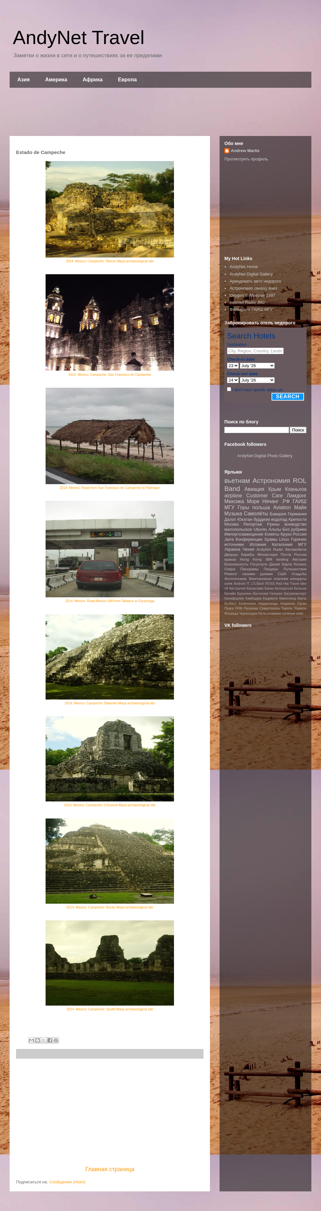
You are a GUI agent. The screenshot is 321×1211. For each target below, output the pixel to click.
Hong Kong (251, 559)
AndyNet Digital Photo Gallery (264, 455)
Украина (232, 549)
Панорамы (249, 569)
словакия (274, 613)
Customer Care (264, 495)
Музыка (233, 513)
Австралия (237, 588)
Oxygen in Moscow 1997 (252, 295)
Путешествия (295, 569)
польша (261, 507)
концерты (298, 578)
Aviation (282, 507)
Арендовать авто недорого (255, 281)
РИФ (238, 608)
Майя (300, 507)
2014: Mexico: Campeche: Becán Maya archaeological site (109, 907)
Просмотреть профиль (246, 159)
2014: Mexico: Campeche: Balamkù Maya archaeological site (110, 703)
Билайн (230, 593)
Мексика (234, 501)
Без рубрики (294, 529)
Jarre (229, 539)
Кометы (272, 534)
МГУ (302, 544)
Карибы (247, 554)
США (282, 574)
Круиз (286, 534)
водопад (279, 519)
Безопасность (236, 564)
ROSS (270, 583)
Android (239, 583)
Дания (274, 564)
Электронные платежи (268, 578)
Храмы (270, 539)
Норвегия (287, 603)
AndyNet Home (244, 266)
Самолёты (256, 513)
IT (248, 583)
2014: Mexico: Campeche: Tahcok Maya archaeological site (110, 261)
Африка (93, 79)
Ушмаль (300, 608)
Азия (23, 79)
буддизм (262, 519)
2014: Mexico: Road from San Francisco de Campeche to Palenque (110, 488)
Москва (231, 524)
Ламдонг (297, 495)
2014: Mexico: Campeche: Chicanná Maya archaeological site (110, 805)
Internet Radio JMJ (247, 302)
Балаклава (255, 588)
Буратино (244, 593)
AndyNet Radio (269, 549)
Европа (127, 79)
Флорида (231, 613)
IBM (268, 559)
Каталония (282, 544)
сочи (228, 583)
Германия (297, 513)
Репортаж (253, 524)
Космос (300, 564)
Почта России (294, 554)
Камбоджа (253, 598)
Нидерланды (268, 603)
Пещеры (271, 569)
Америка (56, 79)
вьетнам (237, 480)
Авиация (254, 489)
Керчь (302, 598)
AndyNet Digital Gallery (251, 274)
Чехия (248, 549)
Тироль (287, 608)
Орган (302, 603)
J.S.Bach (257, 583)
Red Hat (282, 583)
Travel (294, 583)
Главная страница (109, 1169)
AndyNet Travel (78, 37)
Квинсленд (287, 598)
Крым (274, 489)
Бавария (278, 513)
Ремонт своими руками (248, 574)
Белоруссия (284, 588)
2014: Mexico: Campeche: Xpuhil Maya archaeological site (109, 1009)
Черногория (248, 613)
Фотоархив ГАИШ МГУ (251, 309)
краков (230, 559)
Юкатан (245, 519)
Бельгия (300, 588)
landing (282, 559)
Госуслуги (258, 564)
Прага (228, 608)
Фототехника (235, 578)
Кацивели (270, 598)
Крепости (298, 519)
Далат (230, 519)
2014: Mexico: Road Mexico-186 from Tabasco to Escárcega (109, 601)
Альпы (274, 529)
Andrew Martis (245, 150)
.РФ (285, 501)
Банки (269, 588)
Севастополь (270, 608)
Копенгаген (247, 603)
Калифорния (234, 598)
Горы (243, 507)
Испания (258, 544)
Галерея (276, 593)
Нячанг (270, 501)
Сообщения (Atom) (67, 1181)
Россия (300, 534)
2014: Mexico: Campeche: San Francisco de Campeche (109, 374)
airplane (233, 495)
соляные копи (292, 613)
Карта (287, 564)
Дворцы (231, 554)
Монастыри (267, 554)
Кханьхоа (296, 489)
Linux (284, 539)
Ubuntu (260, 529)
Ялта (262, 613)
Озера (229, 569)
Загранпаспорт (295, 593)
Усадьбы (299, 574)
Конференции (249, 539)
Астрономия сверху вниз (253, 288)
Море (253, 501)
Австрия (299, 559)
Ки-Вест (230, 603)
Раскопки (251, 608)
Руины (273, 524)
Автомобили (296, 549)
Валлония (260, 593)
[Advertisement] (160, 111)
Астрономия (271, 480)
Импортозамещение (243, 534)
